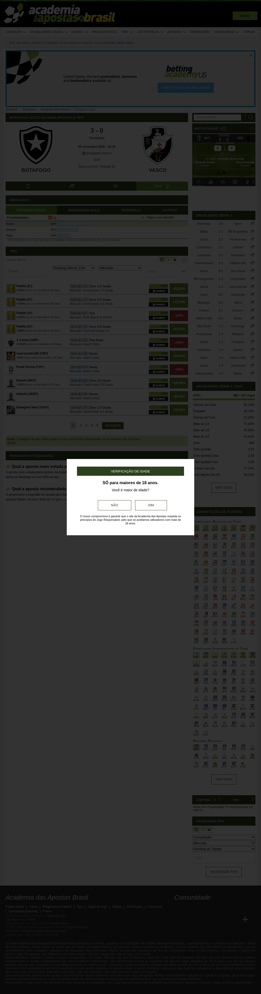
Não (114, 505)
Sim (151, 505)
